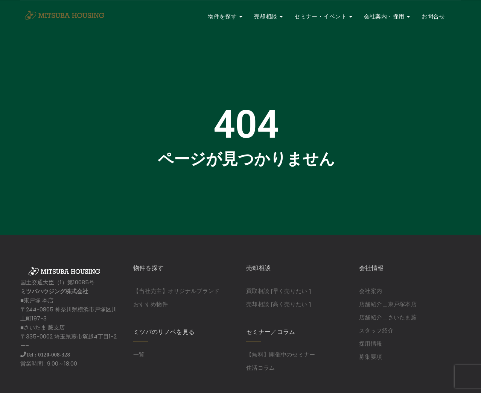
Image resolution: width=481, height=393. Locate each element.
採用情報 (370, 343)
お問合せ (433, 16)
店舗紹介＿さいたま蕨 (388, 317)
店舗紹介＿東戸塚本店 (388, 304)
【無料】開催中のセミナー (280, 354)
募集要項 (370, 356)
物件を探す (225, 16)
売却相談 (268, 16)
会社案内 (370, 290)
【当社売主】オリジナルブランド (176, 290)
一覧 (139, 354)
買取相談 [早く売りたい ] (278, 290)
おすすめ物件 (150, 304)
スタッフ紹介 (376, 330)
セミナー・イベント (323, 16)
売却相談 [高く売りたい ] (278, 304)
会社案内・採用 (387, 16)
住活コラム (260, 367)
